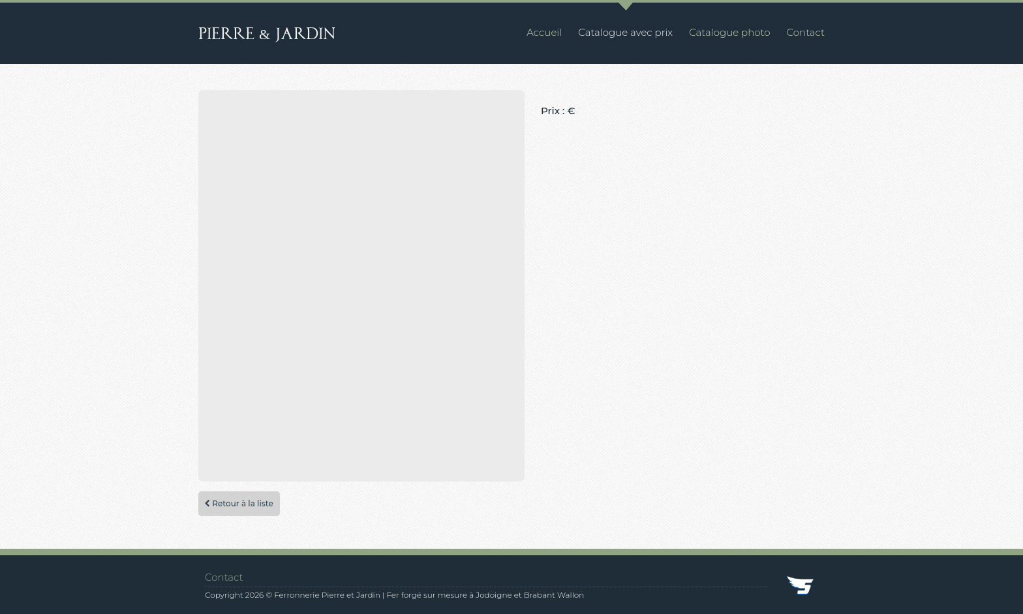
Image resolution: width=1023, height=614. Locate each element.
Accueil (544, 32)
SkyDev (801, 587)
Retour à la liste (239, 503)
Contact (806, 32)
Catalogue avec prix (625, 32)
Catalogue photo (729, 32)
